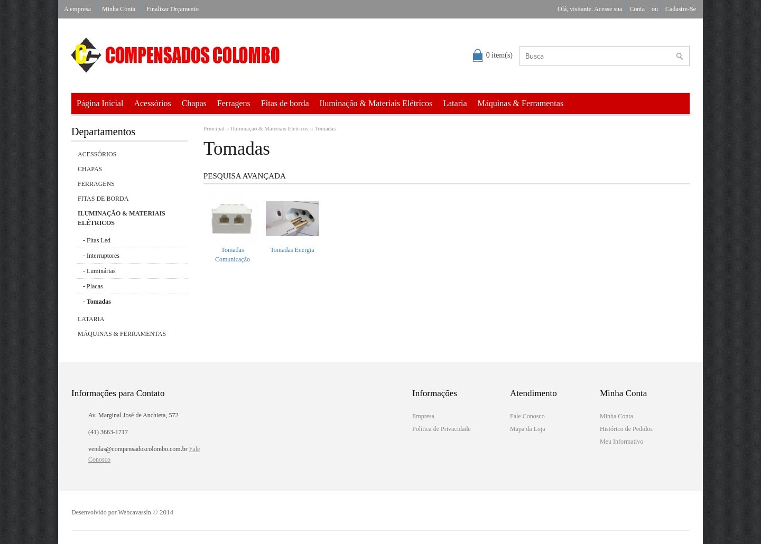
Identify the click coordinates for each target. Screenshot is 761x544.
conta (637, 9)
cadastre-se (680, 9)
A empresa (77, 9)
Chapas (194, 103)
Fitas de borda (285, 103)
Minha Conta (118, 9)
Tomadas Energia (292, 250)
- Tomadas (97, 301)
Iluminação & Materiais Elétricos (376, 103)
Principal (214, 128)
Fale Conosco (527, 416)
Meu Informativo (621, 441)
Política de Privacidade (441, 429)
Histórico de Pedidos (626, 429)
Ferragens (233, 103)
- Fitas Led (96, 240)
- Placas (93, 286)
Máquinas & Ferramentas (521, 103)
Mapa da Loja (527, 429)
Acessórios (152, 103)
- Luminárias (99, 271)
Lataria (455, 103)
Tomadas (325, 128)
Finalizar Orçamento (172, 9)
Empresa (423, 416)
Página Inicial (100, 103)
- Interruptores (101, 255)
